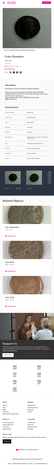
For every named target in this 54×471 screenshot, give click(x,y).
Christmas (30, 424)
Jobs (4, 407)
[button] (13, 178)
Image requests (7, 429)
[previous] (7, 188)
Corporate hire (32, 422)
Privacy (10, 463)
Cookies (31, 463)
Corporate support (33, 407)
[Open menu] (4, 3)
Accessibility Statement (40, 463)
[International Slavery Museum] (15, 374)
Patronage (30, 409)
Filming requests (32, 426)
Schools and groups (8, 422)
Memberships (31, 405)
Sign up (7, 441)
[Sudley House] (39, 382)
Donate (30, 411)
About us (5, 405)
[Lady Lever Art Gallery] (15, 389)
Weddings (30, 429)
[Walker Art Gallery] (15, 382)
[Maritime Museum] (39, 374)
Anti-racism (6, 426)
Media (4, 409)
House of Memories (8, 424)
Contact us (6, 411)
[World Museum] (39, 367)
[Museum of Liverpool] (15, 367)
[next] (29, 188)
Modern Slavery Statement (20, 463)
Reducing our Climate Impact (11, 414)
